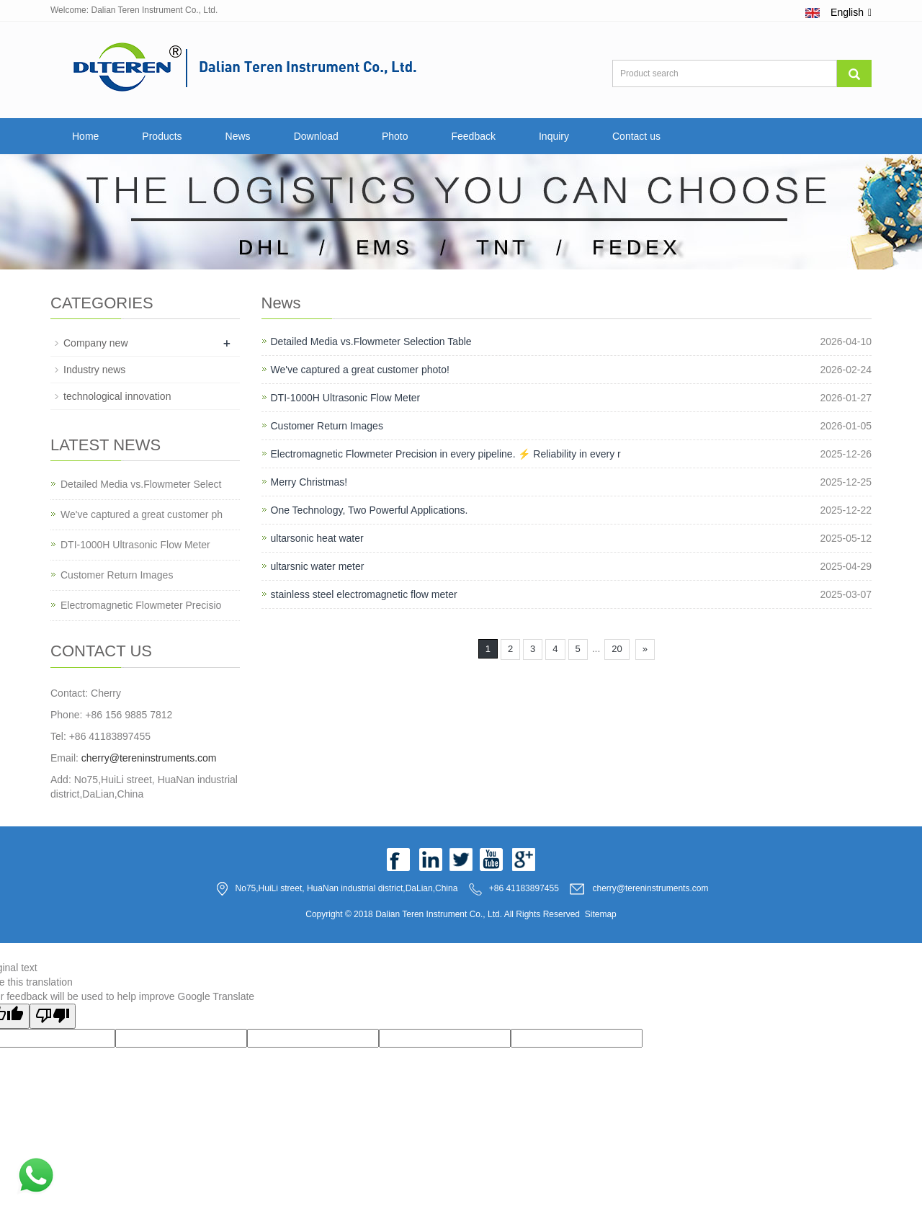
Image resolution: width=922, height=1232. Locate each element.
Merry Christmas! (309, 482)
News (238, 136)
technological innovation (117, 396)
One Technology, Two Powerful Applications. (369, 510)
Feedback (473, 136)
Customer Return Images (327, 426)
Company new (95, 343)
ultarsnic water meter (317, 566)
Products (162, 136)
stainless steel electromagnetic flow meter (364, 594)
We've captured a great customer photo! (360, 369)
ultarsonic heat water (317, 538)
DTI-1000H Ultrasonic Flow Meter (346, 397)
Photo (395, 136)
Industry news (94, 369)
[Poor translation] (53, 1016)
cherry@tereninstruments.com (149, 758)
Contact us (636, 136)
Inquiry (554, 136)
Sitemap (601, 914)
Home (85, 136)
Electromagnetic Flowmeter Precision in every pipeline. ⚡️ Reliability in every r (446, 454)
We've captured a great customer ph (142, 514)
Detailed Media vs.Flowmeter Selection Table (371, 341)
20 (617, 648)
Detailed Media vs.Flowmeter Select (141, 484)
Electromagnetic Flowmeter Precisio (141, 605)
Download (316, 136)
